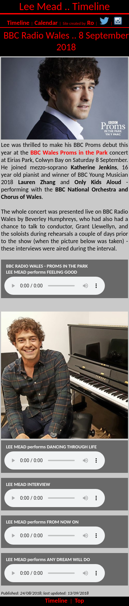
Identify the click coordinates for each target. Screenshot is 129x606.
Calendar (46, 22)
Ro (90, 22)
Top (79, 600)
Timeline (18, 22)
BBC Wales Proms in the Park (69, 152)
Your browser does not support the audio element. (54, 286)
